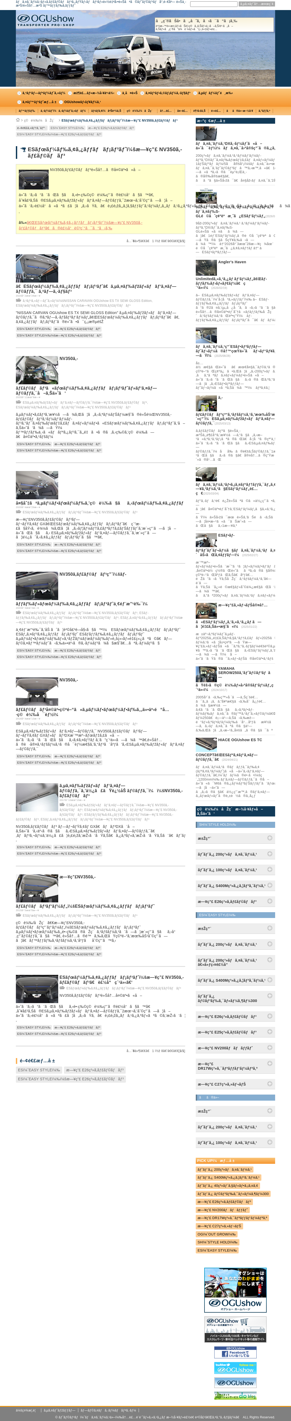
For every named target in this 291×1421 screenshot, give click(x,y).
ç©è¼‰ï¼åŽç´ (140, 110)
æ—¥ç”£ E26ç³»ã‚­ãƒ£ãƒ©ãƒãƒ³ (111, 128)
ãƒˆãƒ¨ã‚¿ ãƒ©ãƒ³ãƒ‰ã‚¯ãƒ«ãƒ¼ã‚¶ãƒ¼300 (233, 1194)
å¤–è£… (182, 110)
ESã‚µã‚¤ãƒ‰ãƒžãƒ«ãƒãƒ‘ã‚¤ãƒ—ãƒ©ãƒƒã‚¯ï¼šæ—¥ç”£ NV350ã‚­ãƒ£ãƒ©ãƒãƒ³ (85, 402)
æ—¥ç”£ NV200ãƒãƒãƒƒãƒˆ (223, 1210)
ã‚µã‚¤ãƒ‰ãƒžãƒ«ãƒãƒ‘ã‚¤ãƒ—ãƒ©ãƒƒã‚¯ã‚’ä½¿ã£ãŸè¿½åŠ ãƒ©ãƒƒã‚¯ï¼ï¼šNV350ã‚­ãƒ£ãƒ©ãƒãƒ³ (121, 790)
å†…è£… (166, 110)
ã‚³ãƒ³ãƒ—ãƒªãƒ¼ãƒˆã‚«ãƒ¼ (43, 93)
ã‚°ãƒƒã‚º (264, 110)
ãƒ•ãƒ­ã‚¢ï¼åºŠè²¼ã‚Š (106, 110)
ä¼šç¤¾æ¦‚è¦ (27, 1410)
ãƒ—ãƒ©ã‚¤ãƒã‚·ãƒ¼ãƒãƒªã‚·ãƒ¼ (108, 1410)
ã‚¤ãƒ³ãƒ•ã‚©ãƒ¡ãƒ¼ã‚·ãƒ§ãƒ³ (168, 93)
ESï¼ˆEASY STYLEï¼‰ (67, 128)
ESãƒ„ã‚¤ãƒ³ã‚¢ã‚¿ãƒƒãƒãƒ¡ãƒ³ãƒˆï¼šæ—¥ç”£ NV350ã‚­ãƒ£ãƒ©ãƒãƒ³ (95, 819)
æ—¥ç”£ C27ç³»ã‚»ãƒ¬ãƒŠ (219, 1226)
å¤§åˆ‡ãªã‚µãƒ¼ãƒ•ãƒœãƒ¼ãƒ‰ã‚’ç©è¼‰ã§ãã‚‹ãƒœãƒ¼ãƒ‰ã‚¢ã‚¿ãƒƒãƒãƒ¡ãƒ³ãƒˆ (111, 503)
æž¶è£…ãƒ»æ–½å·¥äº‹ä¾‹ (93, 93)
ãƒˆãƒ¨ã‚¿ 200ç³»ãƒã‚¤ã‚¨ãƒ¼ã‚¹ (225, 1169)
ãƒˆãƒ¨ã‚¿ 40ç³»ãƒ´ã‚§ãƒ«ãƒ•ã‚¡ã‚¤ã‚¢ (228, 1186)
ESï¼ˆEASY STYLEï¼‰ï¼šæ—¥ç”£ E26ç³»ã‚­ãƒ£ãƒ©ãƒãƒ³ (59, 134)
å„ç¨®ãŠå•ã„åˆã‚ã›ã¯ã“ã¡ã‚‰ (214, 25)
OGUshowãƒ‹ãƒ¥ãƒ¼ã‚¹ (82, 102)
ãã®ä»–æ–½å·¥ (239, 110)
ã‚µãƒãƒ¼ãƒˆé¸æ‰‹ (215, 93)
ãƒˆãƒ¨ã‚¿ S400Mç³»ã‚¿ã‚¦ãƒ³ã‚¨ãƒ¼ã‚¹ (229, 1177)
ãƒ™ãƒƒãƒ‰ (27, 110)
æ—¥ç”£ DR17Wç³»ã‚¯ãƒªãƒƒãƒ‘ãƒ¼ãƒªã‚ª (232, 1218)
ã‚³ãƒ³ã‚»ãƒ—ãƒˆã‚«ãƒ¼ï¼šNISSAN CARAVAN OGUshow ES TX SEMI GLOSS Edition (87, 301)
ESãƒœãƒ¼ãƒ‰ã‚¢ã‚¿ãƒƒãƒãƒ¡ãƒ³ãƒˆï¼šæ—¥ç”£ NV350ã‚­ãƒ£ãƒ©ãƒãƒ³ (120, 120)
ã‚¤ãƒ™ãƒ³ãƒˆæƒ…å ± (39, 102)
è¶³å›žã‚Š (199, 110)
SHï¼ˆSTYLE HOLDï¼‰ (218, 1242)
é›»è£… (216, 110)
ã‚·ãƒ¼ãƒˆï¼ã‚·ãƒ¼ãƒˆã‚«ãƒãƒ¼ (63, 110)
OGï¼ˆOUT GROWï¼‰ (217, 1234)
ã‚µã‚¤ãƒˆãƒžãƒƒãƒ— (59, 1410)
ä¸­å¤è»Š (130, 93)
